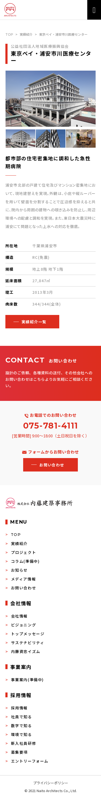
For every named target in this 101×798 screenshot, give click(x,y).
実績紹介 (26, 34)
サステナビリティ (27, 642)
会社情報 (19, 616)
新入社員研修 (23, 743)
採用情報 (19, 707)
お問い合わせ (23, 587)
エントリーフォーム (29, 761)
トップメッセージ (28, 633)
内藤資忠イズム (25, 651)
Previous (8, 138)
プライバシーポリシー (50, 782)
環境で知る (21, 734)
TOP (9, 34)
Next (92, 138)
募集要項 (19, 752)
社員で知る (21, 716)
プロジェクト (23, 552)
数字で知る (21, 725)
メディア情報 (23, 579)
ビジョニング (23, 624)
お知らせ (19, 570)
